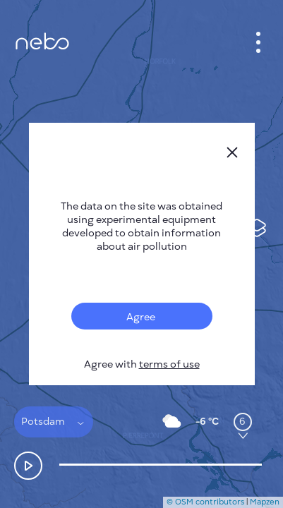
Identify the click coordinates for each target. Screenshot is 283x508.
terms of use (169, 364)
